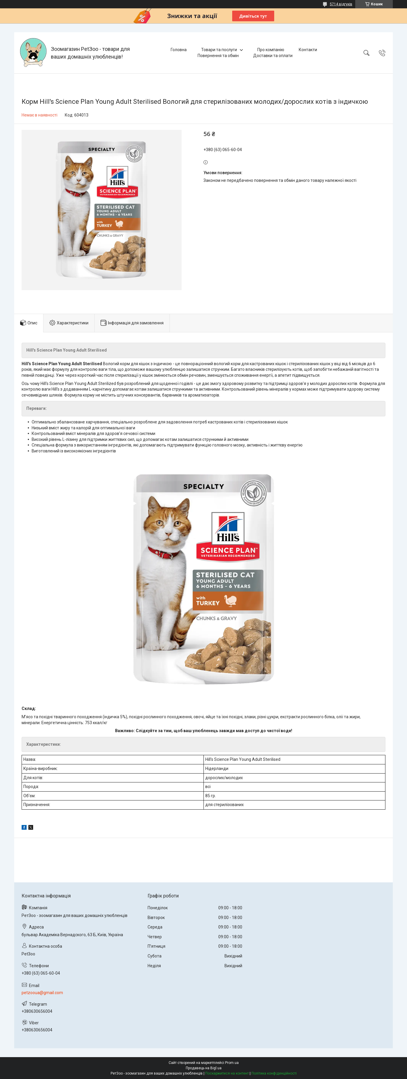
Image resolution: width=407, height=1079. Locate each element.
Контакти (308, 49)
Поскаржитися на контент (227, 1073)
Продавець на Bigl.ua (204, 1068)
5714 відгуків (341, 4)
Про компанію (270, 49)
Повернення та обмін (218, 55)
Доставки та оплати (273, 55)
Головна (179, 49)
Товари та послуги (219, 49)
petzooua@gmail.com (42, 992)
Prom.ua (232, 1063)
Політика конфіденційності (274, 1073)
